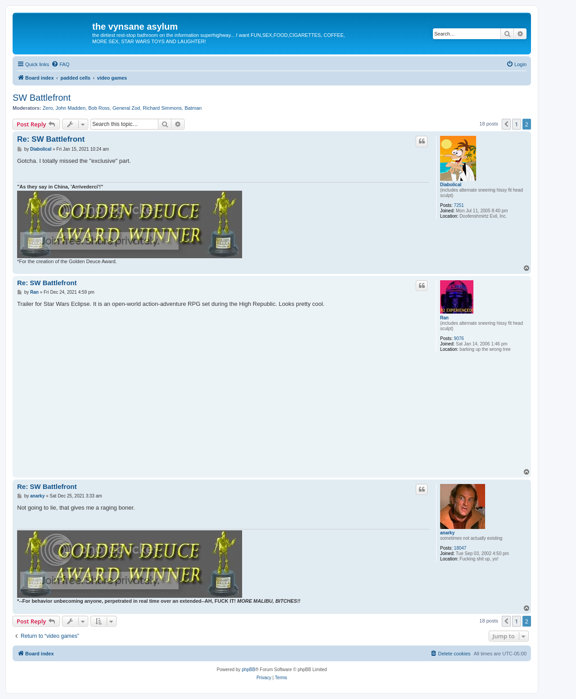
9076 (459, 338)
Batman (193, 108)
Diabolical (450, 184)
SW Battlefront (42, 98)
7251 (459, 205)
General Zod (126, 108)
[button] (506, 124)
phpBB (248, 669)
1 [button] (516, 124)
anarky (447, 532)
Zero (48, 108)
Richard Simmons (162, 108)
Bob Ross (99, 108)
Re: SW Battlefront (51, 139)
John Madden (70, 108)
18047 (460, 548)
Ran (444, 317)
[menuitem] (60, 64)
